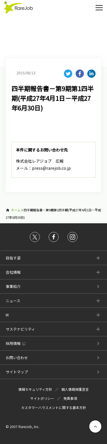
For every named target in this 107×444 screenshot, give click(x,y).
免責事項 (70, 398)
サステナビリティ (20, 329)
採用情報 (13, 343)
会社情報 (13, 272)
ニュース (13, 300)
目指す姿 (13, 258)
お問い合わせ (17, 357)
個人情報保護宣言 (75, 389)
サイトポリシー (42, 398)
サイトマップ (17, 372)
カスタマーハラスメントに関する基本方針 (53, 407)
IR (7, 315)
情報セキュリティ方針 (35, 389)
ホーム (16, 210)
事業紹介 (13, 286)
